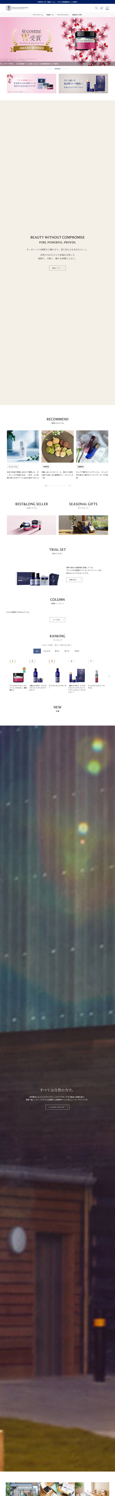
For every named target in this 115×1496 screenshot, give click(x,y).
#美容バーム (50, 15)
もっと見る (56, 620)
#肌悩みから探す (77, 15)
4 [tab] (57, 486)
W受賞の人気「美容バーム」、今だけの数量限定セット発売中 (58, 2)
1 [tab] (46, 69)
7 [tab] (68, 486)
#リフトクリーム (38, 15)
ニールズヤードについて (56, 1107)
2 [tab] (55, 69)
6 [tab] (64, 486)
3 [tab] (63, 69)
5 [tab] (61, 486)
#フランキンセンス (63, 15)
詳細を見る (72, 580)
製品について (56, 268)
